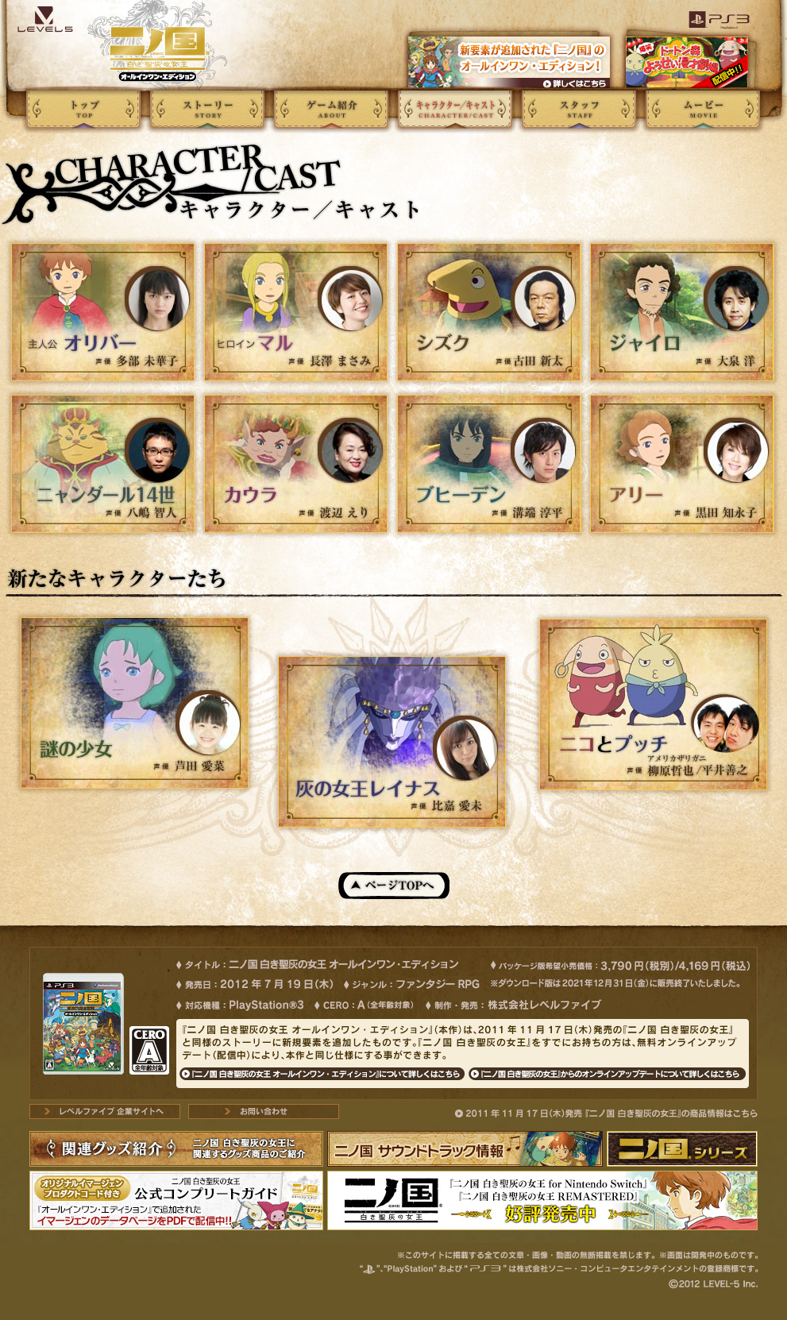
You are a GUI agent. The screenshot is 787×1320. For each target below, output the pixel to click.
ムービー (703, 109)
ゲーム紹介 (331, 109)
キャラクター (455, 109)
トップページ (83, 109)
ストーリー (207, 109)
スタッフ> (579, 109)
